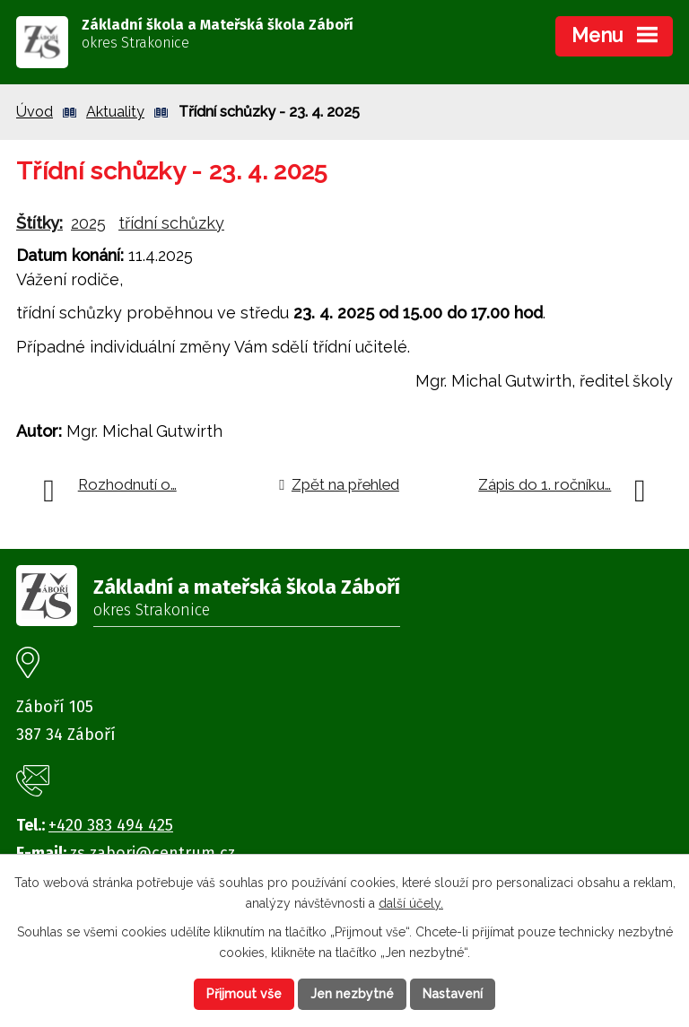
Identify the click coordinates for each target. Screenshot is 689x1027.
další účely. (411, 902)
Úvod (34, 111)
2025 (88, 222)
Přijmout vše (244, 994)
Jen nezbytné (352, 994)
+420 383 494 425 (110, 825)
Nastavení (453, 994)
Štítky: (39, 222)
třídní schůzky (171, 222)
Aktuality (115, 111)
